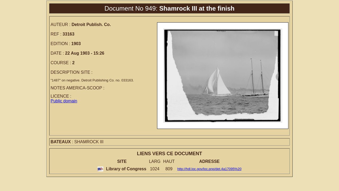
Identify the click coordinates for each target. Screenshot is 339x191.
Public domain (64, 101)
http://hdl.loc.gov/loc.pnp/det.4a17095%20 (209, 169)
